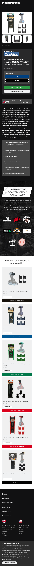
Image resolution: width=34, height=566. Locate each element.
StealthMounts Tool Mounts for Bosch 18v (14, 328)
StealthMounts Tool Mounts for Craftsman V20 (15, 437)
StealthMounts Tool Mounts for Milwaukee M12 (15, 401)
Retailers (5, 498)
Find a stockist (17, 87)
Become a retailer (17, 91)
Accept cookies (9, 563)
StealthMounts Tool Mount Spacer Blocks (14, 474)
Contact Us (6, 516)
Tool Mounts (6, 45)
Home (4, 494)
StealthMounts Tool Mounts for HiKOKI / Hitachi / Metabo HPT (16, 364)
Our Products (7, 503)
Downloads (6, 511)
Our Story (6, 507)
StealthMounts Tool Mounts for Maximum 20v (15, 291)
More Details (7, 296)
